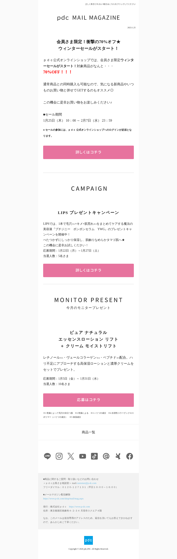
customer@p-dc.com (86, 483)
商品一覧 (88, 432)
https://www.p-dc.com (79, 506)
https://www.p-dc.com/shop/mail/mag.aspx (63, 498)
